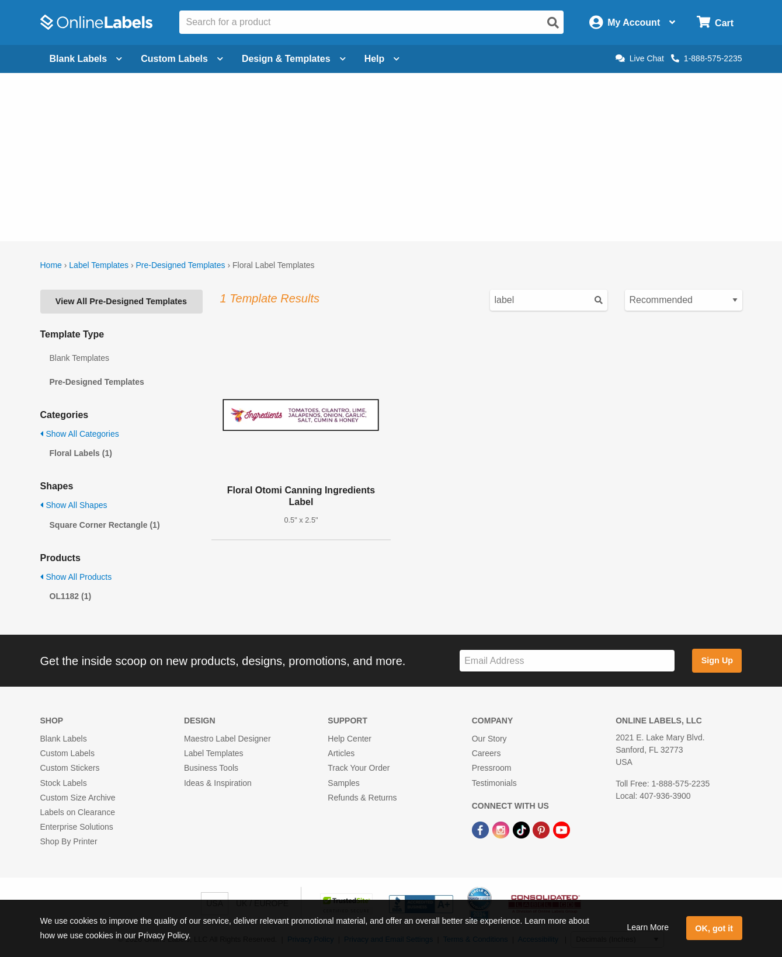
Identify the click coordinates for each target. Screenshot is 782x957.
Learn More (648, 927)
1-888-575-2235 (706, 58)
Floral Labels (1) (81, 453)
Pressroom (492, 767)
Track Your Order (359, 767)
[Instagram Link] (502, 829)
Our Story (489, 738)
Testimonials (494, 783)
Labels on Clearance (77, 812)
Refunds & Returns (362, 797)
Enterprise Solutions (76, 826)
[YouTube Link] (561, 829)
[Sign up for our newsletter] (567, 660)
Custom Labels (67, 753)
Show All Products (76, 577)
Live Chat (640, 58)
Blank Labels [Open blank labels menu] (86, 59)
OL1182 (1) (71, 596)
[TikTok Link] (522, 829)
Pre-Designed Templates (180, 265)
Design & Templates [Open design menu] (294, 59)
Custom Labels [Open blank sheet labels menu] (182, 59)
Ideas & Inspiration (218, 783)
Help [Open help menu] (382, 59)
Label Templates (98, 265)
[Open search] (553, 22)
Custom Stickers (70, 767)
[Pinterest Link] (542, 829)
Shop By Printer (69, 841)
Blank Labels (63, 738)
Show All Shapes (73, 505)
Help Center (349, 738)
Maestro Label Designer (227, 738)
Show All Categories (79, 434)
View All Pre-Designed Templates (121, 301)
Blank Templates (79, 358)
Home (51, 265)
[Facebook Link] (481, 829)
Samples (343, 783)
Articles (341, 753)
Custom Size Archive (78, 797)
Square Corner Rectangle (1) (105, 525)
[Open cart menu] (715, 22)
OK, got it (714, 928)
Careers (486, 753)
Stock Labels (63, 783)
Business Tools (211, 767)
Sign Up (717, 660)
